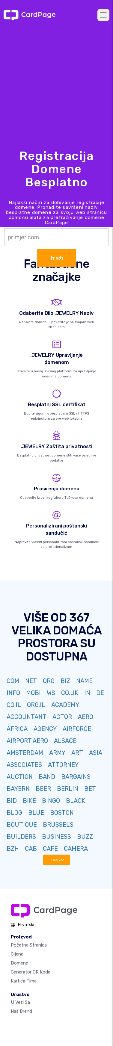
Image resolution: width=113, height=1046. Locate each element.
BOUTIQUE (22, 824)
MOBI (33, 692)
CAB (31, 848)
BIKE (29, 800)
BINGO (51, 800)
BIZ (65, 680)
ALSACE (65, 740)
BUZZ (85, 836)
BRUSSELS (58, 824)
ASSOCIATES (24, 764)
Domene (19, 963)
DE (100, 692)
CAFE (50, 848)
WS (51, 692)
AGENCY (45, 728)
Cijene (17, 954)
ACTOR (62, 716)
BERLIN (67, 788)
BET (90, 788)
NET (31, 680)
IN (87, 692)
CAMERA (76, 848)
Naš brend (21, 1011)
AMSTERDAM (25, 752)
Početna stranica (29, 945)
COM (13, 680)
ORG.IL (36, 704)
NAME (84, 680)
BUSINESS (56, 836)
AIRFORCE (77, 728)
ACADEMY (65, 704)
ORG (49, 680)
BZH (13, 848)
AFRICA (17, 728)
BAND (47, 776)
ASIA (95, 752)
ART (77, 752)
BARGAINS (76, 776)
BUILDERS (21, 836)
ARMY (57, 752)
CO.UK (69, 692)
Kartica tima (24, 981)
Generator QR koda (30, 972)
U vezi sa (20, 1002)
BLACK (75, 800)
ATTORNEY (63, 764)
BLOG (14, 812)
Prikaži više (56, 859)
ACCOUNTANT (26, 716)
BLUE (36, 812)
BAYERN (18, 788)
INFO (13, 692)
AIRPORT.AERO (27, 740)
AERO (85, 716)
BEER (43, 788)
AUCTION (20, 776)
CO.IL (14, 704)
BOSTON (62, 812)
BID (12, 800)
